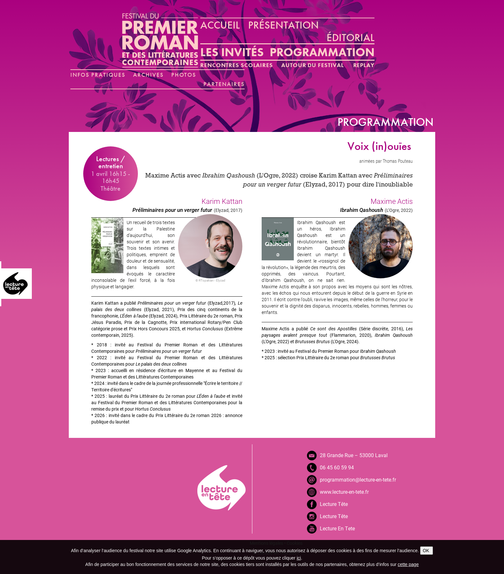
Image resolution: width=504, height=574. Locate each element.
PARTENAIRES (224, 84)
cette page (408, 564)
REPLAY (363, 65)
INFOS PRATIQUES (97, 74)
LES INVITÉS (232, 52)
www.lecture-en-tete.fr (344, 491)
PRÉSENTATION (283, 25)
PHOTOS (183, 74)
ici (299, 558)
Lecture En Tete (337, 528)
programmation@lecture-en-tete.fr (358, 479)
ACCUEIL (220, 25)
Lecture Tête (334, 503)
